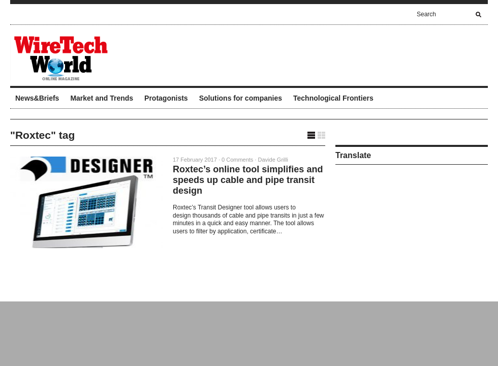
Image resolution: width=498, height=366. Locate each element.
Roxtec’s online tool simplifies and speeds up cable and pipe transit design (248, 180)
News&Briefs (37, 98)
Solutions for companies (240, 98)
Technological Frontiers (333, 98)
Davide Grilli (273, 160)
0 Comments (237, 160)
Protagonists (166, 98)
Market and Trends (101, 98)
